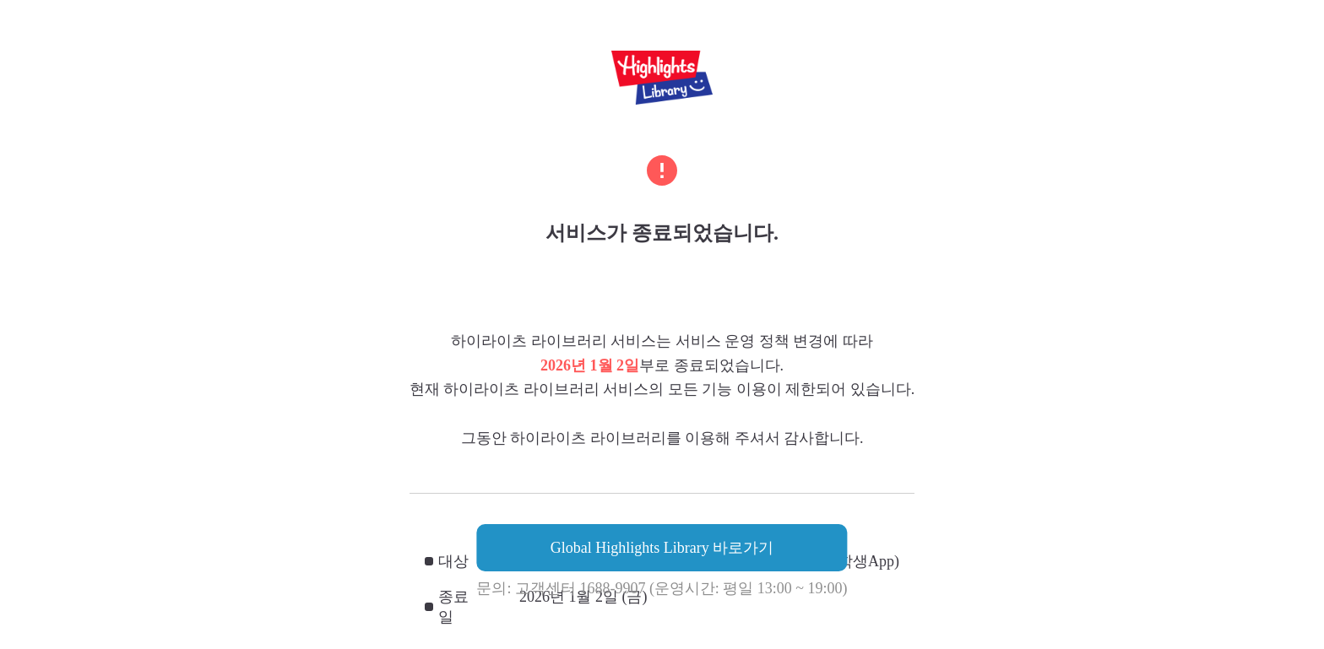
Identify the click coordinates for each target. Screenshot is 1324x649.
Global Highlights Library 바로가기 (662, 547)
